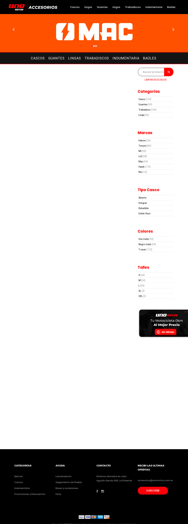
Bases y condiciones (67, 488)
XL (141, 291)
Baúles (171, 7)
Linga (144, 115)
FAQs (58, 494)
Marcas (18, 476)
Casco (145, 99)
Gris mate (146, 239)
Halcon (144, 140)
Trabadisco (147, 109)
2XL (142, 296)
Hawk (144, 166)
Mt (142, 151)
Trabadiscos (133, 7)
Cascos (75, 7)
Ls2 (143, 156)
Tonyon (145, 145)
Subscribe (153, 490)
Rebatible (144, 208)
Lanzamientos (63, 476)
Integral (143, 203)
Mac (143, 161)
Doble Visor (145, 213)
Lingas (88, 7)
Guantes (102, 7)
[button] (14, 29)
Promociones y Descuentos (29, 494)
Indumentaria (153, 7)
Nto (143, 172)
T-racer (145, 249)
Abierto (143, 197)
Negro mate (147, 244)
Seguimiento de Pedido (69, 482)
